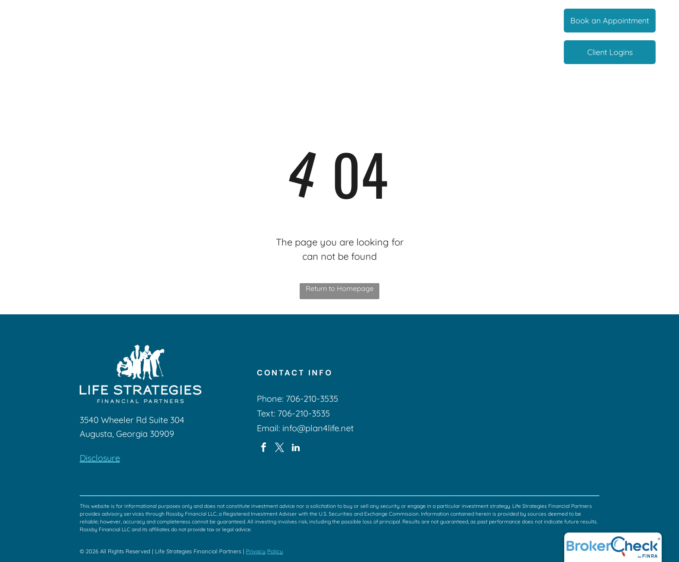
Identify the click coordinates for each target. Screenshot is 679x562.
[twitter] (280, 449)
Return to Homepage (340, 288)
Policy (275, 551)
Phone (269, 398)
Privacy (255, 551)
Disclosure (100, 457)
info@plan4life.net (318, 428)
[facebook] (264, 449)
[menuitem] (176, 21)
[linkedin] (296, 449)
